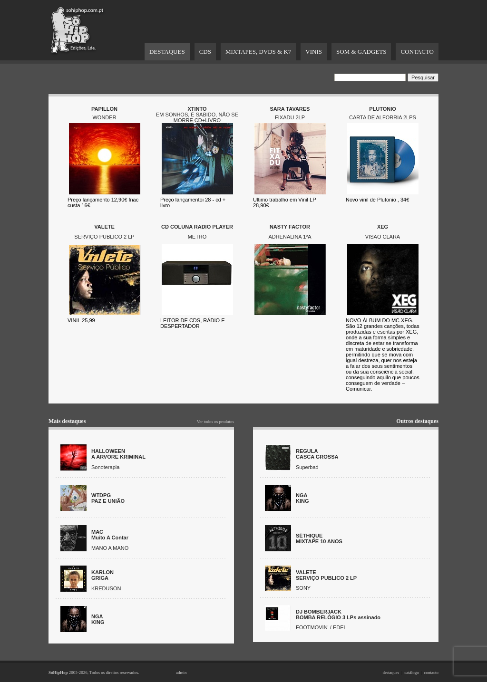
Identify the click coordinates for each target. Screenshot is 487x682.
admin (181, 672)
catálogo (411, 672)
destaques (390, 672)
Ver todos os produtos (215, 421)
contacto (431, 672)
